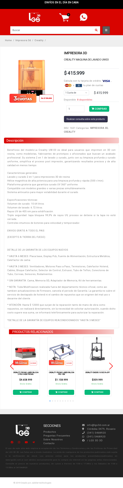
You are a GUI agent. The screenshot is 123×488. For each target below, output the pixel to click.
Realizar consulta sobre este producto (86, 119)
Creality (39, 40)
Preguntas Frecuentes (56, 435)
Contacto (49, 443)
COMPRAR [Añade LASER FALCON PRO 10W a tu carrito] (61, 392)
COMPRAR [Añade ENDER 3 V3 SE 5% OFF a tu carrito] (97, 392)
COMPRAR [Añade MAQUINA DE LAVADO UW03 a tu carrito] (99, 109)
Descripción (14, 140)
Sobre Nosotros (53, 439)
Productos (49, 431)
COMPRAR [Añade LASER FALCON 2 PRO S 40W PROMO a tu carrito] (26, 392)
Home (8, 40)
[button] (50, 401)
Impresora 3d (23, 40)
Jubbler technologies (41, 483)
